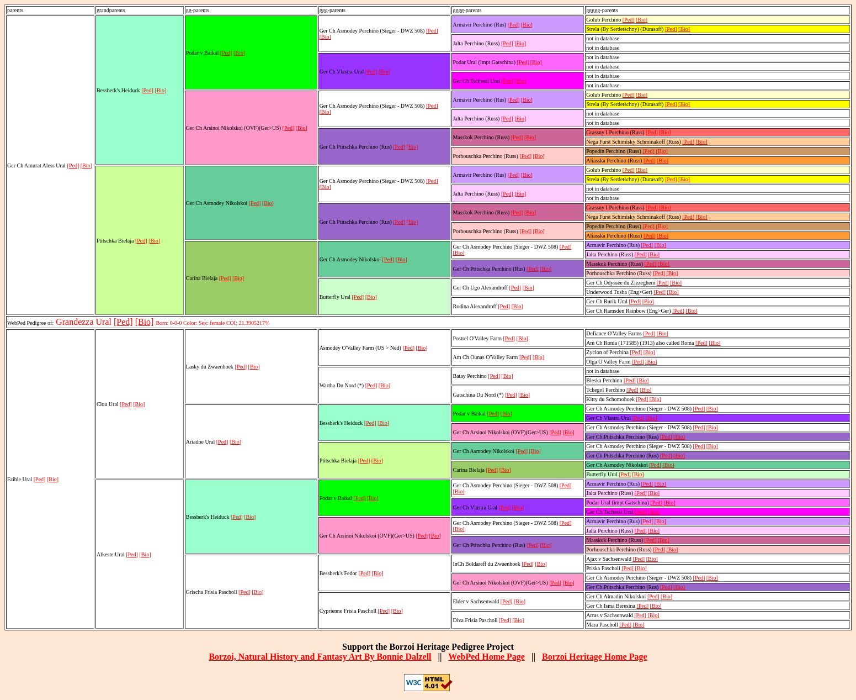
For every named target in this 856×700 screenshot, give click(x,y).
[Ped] (73, 165)
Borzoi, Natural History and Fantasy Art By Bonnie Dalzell (320, 656)
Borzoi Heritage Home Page (594, 656)
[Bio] (86, 165)
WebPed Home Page (486, 656)
